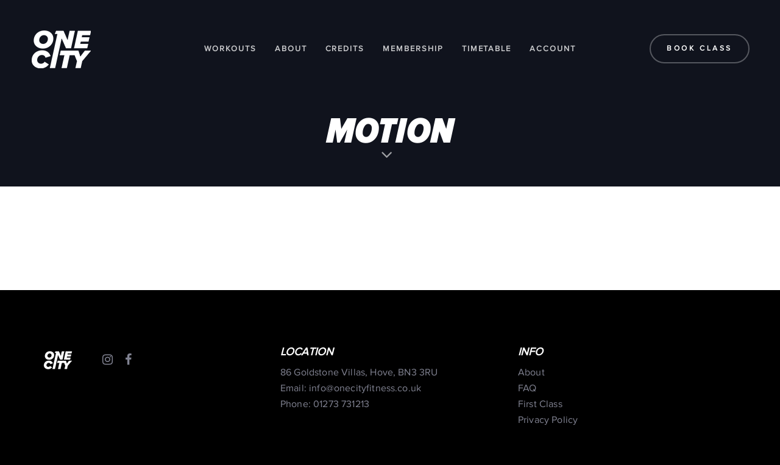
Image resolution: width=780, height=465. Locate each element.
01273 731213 (341, 404)
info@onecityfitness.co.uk (365, 388)
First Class (540, 404)
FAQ (527, 388)
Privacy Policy (548, 420)
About (531, 372)
